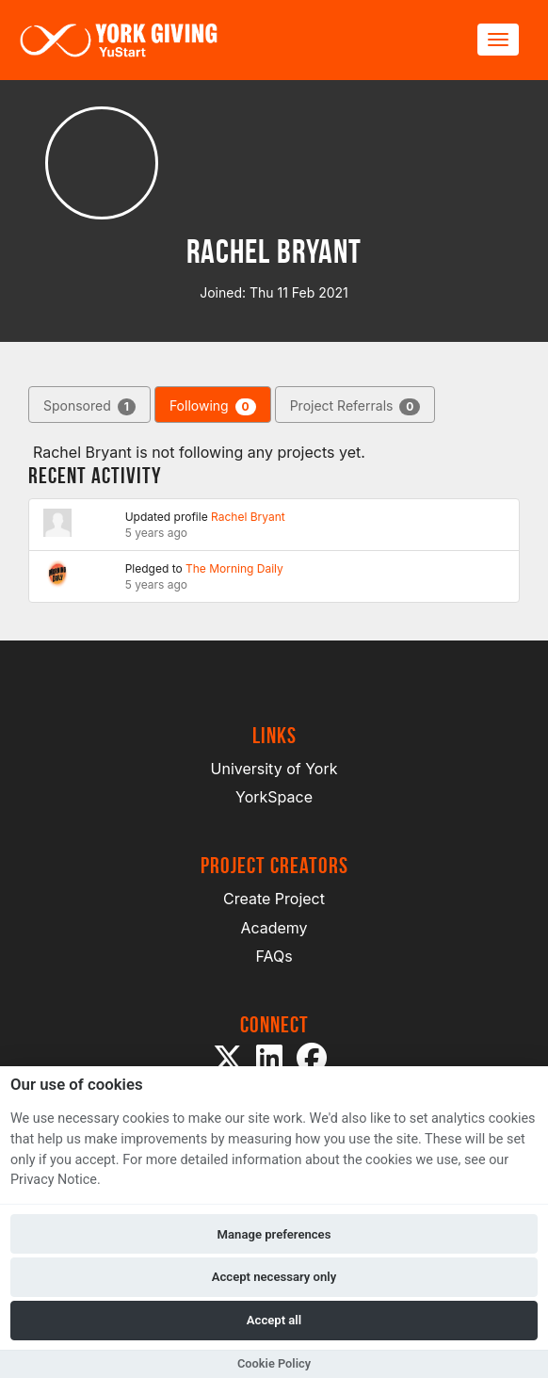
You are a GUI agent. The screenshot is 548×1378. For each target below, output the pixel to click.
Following (212, 406)
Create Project (274, 898)
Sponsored (89, 406)
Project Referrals (355, 406)
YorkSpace (274, 796)
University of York (274, 768)
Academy (273, 927)
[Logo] (118, 40)
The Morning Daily (234, 568)
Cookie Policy (274, 1363)
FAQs (273, 956)
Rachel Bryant (248, 517)
